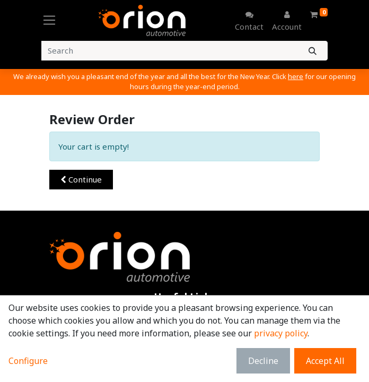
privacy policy (281, 333)
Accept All (325, 361)
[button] (81, 179)
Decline (263, 361)
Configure (28, 361)
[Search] (312, 50)
